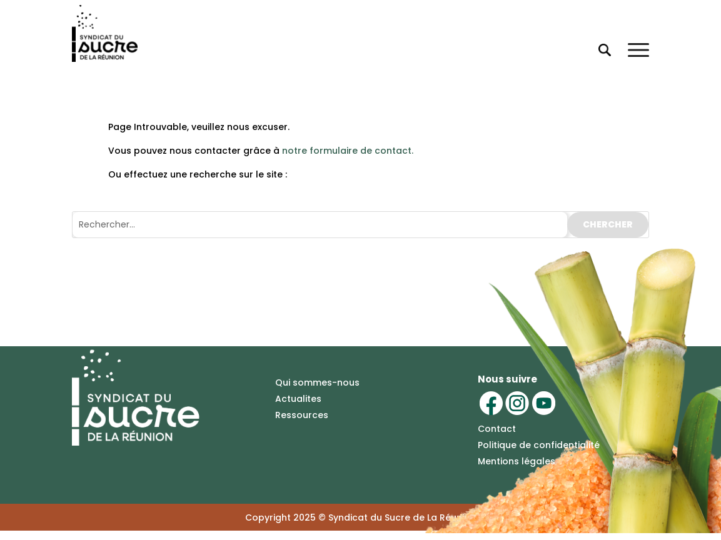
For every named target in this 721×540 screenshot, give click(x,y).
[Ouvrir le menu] (638, 50)
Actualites (298, 398)
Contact (497, 428)
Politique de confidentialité (539, 445)
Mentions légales (516, 461)
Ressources (301, 415)
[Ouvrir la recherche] (603, 50)
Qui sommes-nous (317, 382)
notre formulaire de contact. (347, 150)
